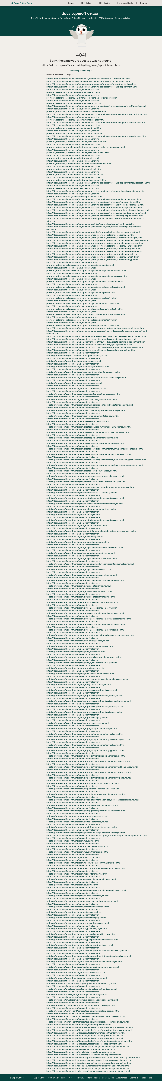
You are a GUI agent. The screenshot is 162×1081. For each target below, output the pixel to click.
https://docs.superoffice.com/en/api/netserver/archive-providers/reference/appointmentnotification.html (96, 114)
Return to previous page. (81, 70)
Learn (70, 3)
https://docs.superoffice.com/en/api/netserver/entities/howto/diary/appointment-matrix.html (90, 224)
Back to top (147, 1078)
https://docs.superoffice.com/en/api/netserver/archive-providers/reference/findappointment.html (93, 202)
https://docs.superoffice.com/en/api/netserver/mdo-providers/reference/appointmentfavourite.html (94, 246)
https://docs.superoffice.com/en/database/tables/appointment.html (78, 1024)
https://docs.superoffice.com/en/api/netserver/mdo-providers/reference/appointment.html (90, 235)
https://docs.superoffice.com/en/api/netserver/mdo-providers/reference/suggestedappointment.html (95, 328)
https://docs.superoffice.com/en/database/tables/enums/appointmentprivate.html (85, 1033)
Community (53, 1078)
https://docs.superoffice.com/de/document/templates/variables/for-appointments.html (88, 81)
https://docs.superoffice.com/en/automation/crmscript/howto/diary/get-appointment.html (89, 344)
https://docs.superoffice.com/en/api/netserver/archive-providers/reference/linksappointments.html (94, 207)
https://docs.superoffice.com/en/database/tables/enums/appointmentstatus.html (85, 1035)
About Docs (121, 1078)
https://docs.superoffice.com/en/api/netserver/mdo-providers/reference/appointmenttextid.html (93, 257)
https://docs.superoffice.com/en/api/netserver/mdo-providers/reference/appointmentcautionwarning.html (97, 240)
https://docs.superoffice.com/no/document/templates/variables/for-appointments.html (88, 1068)
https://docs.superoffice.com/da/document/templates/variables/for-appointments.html (88, 78)
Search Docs (108, 1078)
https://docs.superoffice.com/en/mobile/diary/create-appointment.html (80, 1049)
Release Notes (68, 1078)
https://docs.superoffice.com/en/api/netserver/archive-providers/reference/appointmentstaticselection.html (98, 183)
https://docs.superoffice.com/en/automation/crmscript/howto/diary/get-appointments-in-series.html (94, 347)
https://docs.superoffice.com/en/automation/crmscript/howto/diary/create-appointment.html (91, 339)
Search (143, 3)
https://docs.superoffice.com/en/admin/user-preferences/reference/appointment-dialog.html (91, 84)
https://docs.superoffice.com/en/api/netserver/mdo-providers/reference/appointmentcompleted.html (95, 243)
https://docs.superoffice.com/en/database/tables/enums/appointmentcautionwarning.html (89, 1027)
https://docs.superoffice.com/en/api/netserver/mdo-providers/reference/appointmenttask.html (92, 254)
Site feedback (93, 1078)
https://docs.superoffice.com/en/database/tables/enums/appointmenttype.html (84, 1038)
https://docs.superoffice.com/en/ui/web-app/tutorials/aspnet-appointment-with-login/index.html (93, 1057)
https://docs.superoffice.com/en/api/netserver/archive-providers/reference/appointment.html (91, 87)
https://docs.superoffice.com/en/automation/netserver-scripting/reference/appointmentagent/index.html (96, 835)
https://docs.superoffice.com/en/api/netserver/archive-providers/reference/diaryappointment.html (93, 199)
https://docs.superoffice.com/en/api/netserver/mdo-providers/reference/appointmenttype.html (92, 259)
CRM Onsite (104, 3)
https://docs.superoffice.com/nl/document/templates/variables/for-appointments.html (87, 1066)
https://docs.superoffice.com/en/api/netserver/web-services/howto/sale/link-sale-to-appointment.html (96, 336)
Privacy (80, 1078)
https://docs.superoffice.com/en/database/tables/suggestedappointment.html (84, 1044)
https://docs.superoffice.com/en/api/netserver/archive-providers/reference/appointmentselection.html (95, 122)
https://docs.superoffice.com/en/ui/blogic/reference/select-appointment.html (83, 1055)
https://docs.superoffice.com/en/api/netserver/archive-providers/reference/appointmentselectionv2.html (96, 136)
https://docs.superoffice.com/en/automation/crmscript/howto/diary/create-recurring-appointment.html (96, 342)
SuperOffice (40, 1078)
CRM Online (86, 3)
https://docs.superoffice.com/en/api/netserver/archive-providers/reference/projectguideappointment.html (97, 210)
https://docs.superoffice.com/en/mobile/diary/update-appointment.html (81, 1052)
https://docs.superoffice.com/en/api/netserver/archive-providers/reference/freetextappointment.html (95, 205)
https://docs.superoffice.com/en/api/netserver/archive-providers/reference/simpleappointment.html (94, 215)
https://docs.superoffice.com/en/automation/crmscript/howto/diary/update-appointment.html (91, 350)
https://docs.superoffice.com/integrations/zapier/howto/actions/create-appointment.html (89, 1060)
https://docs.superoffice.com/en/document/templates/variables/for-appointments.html (88, 1046)
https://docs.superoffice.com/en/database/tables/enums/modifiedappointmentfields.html (89, 1041)
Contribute (135, 1078)
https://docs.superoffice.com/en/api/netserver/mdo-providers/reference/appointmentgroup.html (93, 248)
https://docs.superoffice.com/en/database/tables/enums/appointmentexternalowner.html (89, 1030)
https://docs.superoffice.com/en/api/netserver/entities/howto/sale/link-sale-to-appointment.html (93, 232)
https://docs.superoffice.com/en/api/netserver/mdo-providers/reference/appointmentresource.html (94, 251)
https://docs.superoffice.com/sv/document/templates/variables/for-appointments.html (88, 1071)
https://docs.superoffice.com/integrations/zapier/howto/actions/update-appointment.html (89, 1063)
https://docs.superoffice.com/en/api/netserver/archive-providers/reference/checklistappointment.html (95, 191)
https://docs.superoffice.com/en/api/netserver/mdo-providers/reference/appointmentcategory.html (94, 237)
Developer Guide (125, 3)
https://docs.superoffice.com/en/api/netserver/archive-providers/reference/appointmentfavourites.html (96, 106)
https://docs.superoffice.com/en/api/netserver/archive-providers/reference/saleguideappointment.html (96, 213)
